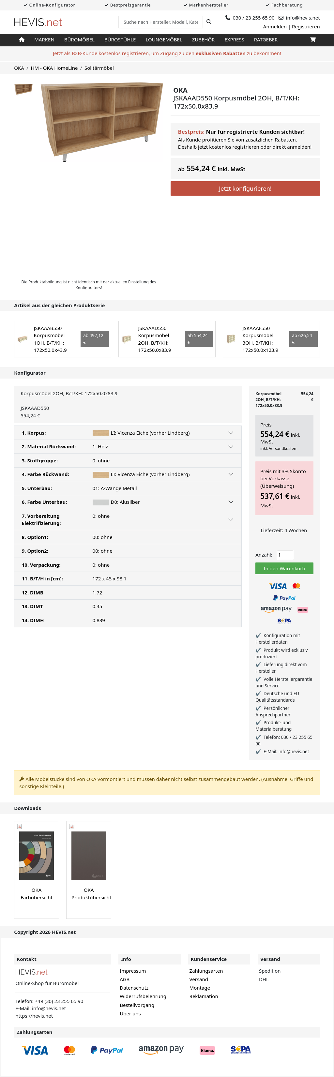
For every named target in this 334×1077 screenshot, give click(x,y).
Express (234, 39)
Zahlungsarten (206, 970)
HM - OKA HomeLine (54, 68)
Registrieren (306, 26)
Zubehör (203, 39)
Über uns (130, 1013)
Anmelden (275, 26)
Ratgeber (266, 39)
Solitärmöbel (99, 68)
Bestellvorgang (137, 1005)
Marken (44, 39)
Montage (200, 987)
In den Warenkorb (284, 568)
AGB (124, 979)
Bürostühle (120, 39)
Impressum (133, 970)
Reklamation (204, 996)
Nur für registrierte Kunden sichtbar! (255, 131)
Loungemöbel (163, 39)
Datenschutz (134, 987)
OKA (19, 68)
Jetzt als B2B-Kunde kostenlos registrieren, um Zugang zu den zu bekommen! (167, 53)
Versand (199, 979)
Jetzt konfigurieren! (245, 188)
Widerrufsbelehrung (143, 996)
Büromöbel (79, 39)
